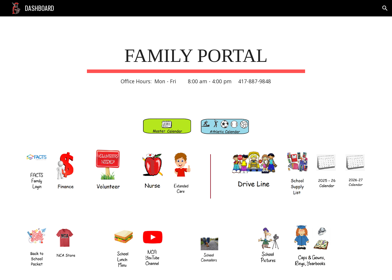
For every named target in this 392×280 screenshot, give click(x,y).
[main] (196, 64)
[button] (385, 8)
